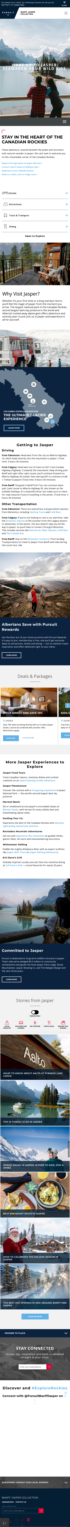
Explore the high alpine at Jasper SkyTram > (22, 156)
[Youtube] (21, 1513)
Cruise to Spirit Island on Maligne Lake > (21, 160)
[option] (35, 279)
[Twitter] (9, 1513)
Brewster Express (15, 514)
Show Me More (35, 1310)
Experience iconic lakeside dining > (18, 164)
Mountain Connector (39, 532)
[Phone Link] (4, 1522)
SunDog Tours (37, 505)
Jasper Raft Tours (16, 845)
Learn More (11, 648)
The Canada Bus (15, 526)
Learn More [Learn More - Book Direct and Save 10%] (27, 731)
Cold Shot (55, 505)
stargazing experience (44, 783)
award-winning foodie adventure (37, 773)
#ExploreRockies (49, 1381)
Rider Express (49, 523)
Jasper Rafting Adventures (44, 845)
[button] (35, 1326)
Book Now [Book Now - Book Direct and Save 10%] (11, 731)
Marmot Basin (10, 802)
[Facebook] (3, 1513)
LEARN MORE (14, 421)
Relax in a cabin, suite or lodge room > (19, 168)
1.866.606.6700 (8, 1495)
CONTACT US (21, 1495)
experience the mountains (30, 829)
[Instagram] (15, 1513)
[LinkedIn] (28, 1513)
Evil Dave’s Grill (14, 858)
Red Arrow (35, 523)
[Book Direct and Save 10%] (29, 699)
